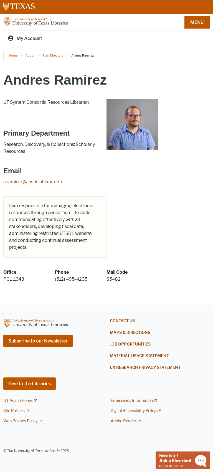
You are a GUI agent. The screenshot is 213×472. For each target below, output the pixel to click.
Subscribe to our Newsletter (38, 341)
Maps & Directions (130, 332)
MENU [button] (197, 22)
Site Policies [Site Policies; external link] (14, 410)
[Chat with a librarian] (183, 460)
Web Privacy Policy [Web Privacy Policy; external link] (20, 421)
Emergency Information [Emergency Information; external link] (132, 400)
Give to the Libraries (29, 383)
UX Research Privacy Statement (145, 367)
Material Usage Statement (139, 356)
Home (13, 55)
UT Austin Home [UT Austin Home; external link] (17, 400)
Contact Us (122, 321)
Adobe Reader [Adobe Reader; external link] (123, 421)
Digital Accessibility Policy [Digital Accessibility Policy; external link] (133, 410)
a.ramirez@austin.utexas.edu (32, 181)
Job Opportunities (130, 344)
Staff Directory (52, 55)
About (30, 55)
